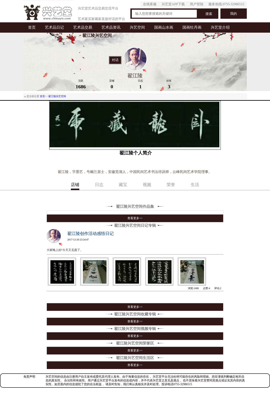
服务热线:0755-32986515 (226, 4)
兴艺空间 (137, 27)
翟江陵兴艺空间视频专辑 (135, 329)
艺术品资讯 (110, 27)
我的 (233, 13)
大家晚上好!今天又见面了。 (65, 250)
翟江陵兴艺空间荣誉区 (135, 343)
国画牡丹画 (191, 27)
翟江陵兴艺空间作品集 (135, 206)
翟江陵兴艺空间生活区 (135, 358)
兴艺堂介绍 (220, 27)
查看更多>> (135, 218)
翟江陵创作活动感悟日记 (90, 233)
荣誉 (171, 184)
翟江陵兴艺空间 (57, 96)
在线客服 (150, 4)
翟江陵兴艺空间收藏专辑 (135, 314)
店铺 (75, 184)
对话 (115, 60)
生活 (195, 184)
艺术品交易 (82, 27)
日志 (99, 184)
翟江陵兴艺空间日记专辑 (135, 225)
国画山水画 (163, 27)
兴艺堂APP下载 (173, 4)
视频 (147, 184)
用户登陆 (196, 4)
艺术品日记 (54, 27)
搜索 (208, 14)
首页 (32, 27)
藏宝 (123, 184)
